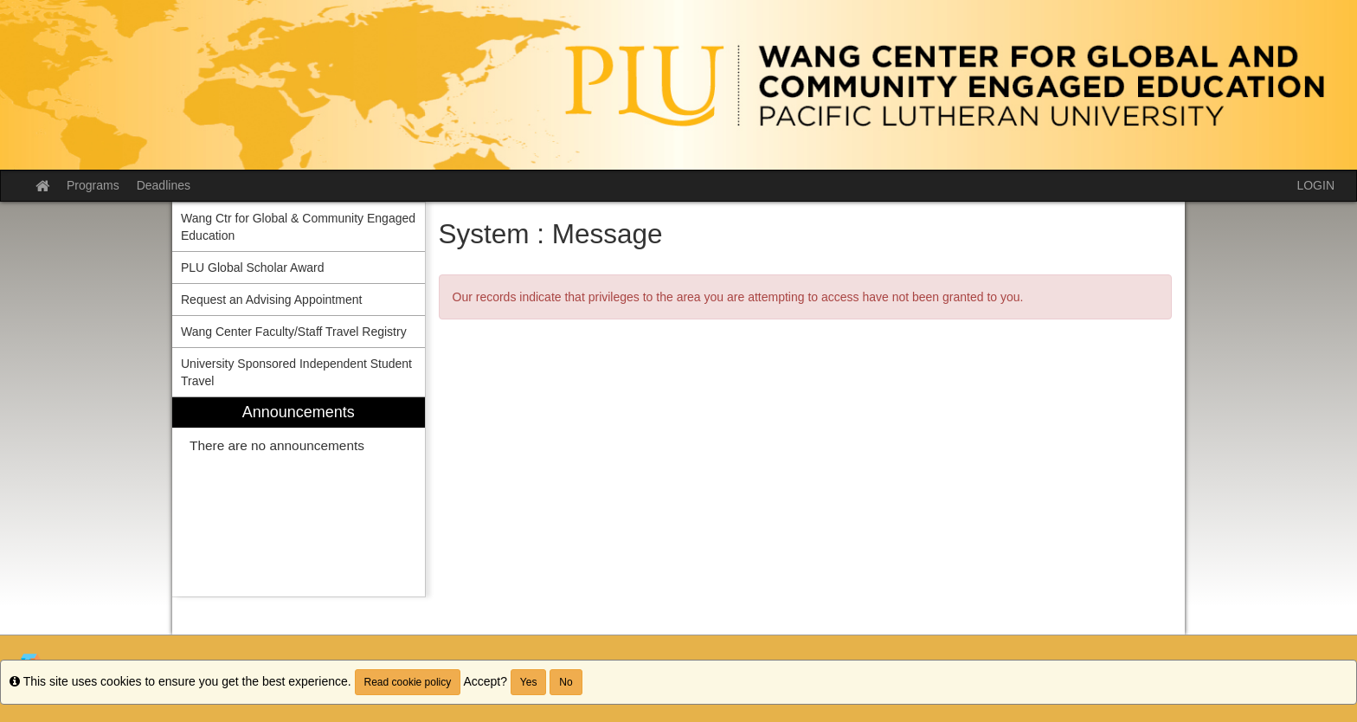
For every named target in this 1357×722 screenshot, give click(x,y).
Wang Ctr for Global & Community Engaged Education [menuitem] (298, 226)
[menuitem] (298, 497)
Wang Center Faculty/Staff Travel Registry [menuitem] (294, 331)
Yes (528, 682)
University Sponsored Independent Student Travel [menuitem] (296, 372)
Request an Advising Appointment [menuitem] (271, 299)
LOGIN (1315, 185)
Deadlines (163, 185)
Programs (93, 185)
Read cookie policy (408, 682)
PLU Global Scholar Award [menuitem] (253, 267)
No (565, 682)
